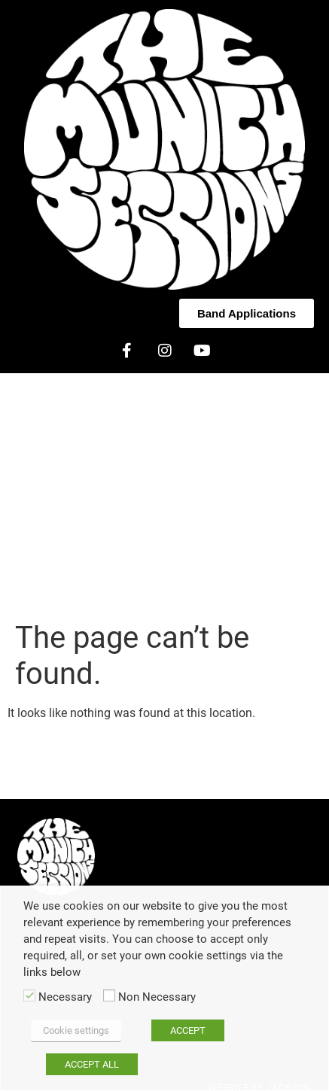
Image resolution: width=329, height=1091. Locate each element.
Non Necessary (157, 997)
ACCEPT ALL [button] (92, 1064)
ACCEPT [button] (188, 1030)
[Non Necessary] (109, 995)
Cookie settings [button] (76, 1030)
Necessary (65, 997)
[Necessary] (29, 995)
